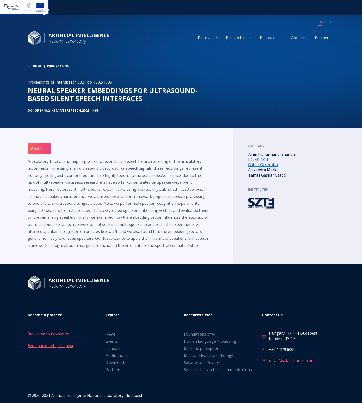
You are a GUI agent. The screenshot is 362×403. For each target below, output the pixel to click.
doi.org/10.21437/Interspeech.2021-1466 (63, 110)
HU (328, 22)
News (111, 334)
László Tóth (258, 159)
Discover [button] (205, 37)
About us (299, 37)
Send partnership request (50, 345)
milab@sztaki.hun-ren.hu (291, 360)
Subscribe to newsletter (49, 334)
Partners (323, 37)
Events (112, 341)
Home (37, 66)
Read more (291, 203)
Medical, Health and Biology (208, 355)
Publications (58, 66)
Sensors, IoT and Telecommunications (218, 369)
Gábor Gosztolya (263, 165)
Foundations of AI (199, 334)
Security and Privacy (201, 362)
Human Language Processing (210, 341)
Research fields (239, 37)
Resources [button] (269, 37)
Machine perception (201, 348)
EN (320, 22)
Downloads (116, 362)
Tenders (113, 348)
